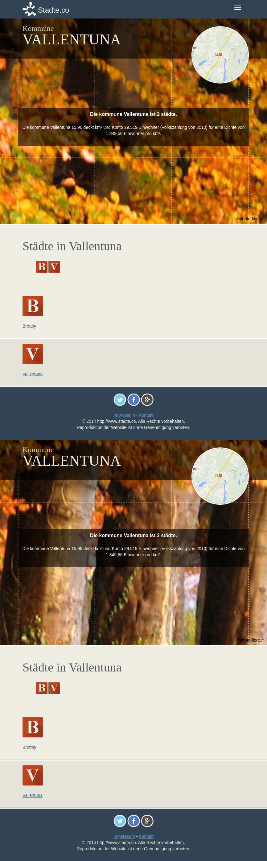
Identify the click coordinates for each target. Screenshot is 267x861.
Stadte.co (53, 10)
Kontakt (146, 415)
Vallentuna (33, 374)
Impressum (124, 415)
